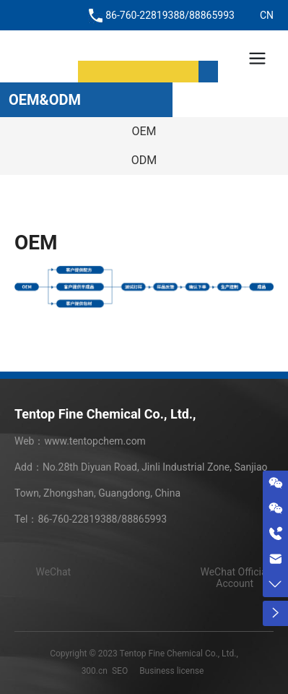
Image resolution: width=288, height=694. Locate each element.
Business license (171, 671)
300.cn (95, 671)
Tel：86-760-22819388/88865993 (90, 519)
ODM (144, 160)
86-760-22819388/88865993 (170, 15)
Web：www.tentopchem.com (80, 441)
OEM (143, 131)
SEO (120, 671)
